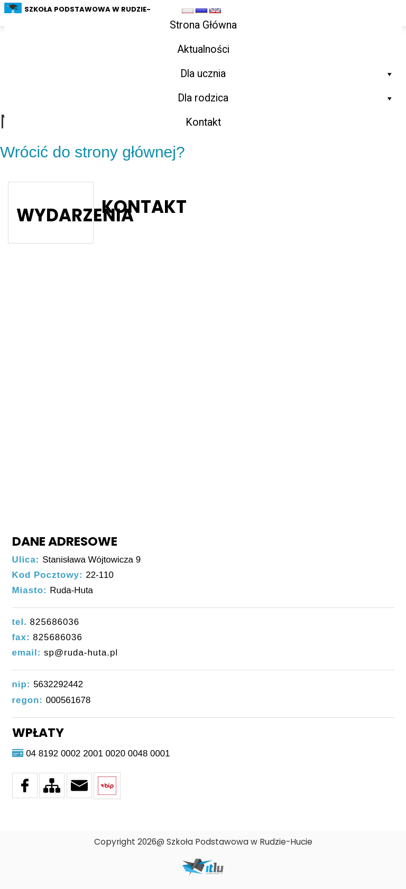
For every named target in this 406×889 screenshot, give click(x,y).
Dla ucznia (287, 74)
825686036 (55, 622)
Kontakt (203, 122)
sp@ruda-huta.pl (81, 653)
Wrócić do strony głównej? (92, 152)
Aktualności (203, 49)
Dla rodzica (286, 98)
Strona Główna (203, 25)
